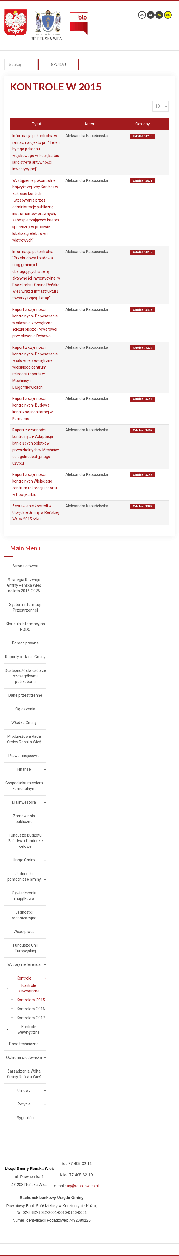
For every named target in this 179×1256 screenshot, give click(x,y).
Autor (89, 124)
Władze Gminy (24, 722)
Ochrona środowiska (24, 1057)
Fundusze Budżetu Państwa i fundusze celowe (25, 841)
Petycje (24, 1104)
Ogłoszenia (25, 709)
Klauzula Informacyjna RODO (25, 627)
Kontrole (24, 978)
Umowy (24, 1090)
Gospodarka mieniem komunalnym (24, 786)
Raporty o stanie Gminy (25, 657)
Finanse (24, 769)
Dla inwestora (24, 802)
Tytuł (36, 124)
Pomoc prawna (25, 643)
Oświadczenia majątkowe (24, 896)
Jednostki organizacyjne (24, 915)
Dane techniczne (24, 1044)
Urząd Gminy (24, 860)
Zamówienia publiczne (24, 819)
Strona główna (25, 566)
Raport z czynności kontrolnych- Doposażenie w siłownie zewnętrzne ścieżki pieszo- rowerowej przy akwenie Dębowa (35, 322)
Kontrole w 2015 (31, 1000)
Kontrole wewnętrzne (29, 1030)
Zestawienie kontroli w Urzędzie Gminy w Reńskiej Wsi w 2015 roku (35, 513)
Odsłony (142, 124)
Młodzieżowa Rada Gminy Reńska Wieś (24, 739)
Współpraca (24, 931)
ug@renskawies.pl (83, 1186)
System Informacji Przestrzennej (25, 607)
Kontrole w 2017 (31, 1018)
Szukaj (58, 64)
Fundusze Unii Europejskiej (25, 948)
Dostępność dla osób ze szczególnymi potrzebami (25, 676)
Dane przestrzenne (25, 695)
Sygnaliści (25, 1118)
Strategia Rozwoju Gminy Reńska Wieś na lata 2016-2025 (24, 585)
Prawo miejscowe (23, 755)
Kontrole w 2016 (31, 1009)
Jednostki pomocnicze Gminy (24, 876)
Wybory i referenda (24, 964)
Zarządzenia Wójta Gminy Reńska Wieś (24, 1074)
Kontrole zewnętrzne (28, 988)
